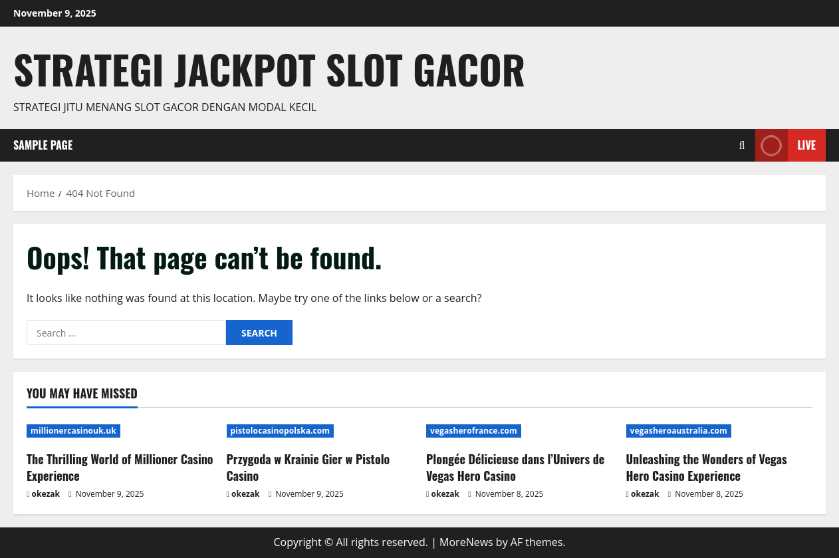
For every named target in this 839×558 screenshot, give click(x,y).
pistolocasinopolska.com (280, 430)
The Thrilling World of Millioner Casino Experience (120, 467)
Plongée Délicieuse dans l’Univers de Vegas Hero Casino (515, 467)
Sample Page (42, 145)
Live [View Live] (785, 145)
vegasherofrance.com (473, 430)
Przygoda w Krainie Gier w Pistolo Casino (308, 467)
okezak (46, 493)
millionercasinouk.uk (73, 430)
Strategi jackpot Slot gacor (269, 69)
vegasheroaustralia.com (678, 430)
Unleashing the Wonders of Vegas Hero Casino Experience (706, 467)
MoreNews (466, 542)
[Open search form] (742, 145)
